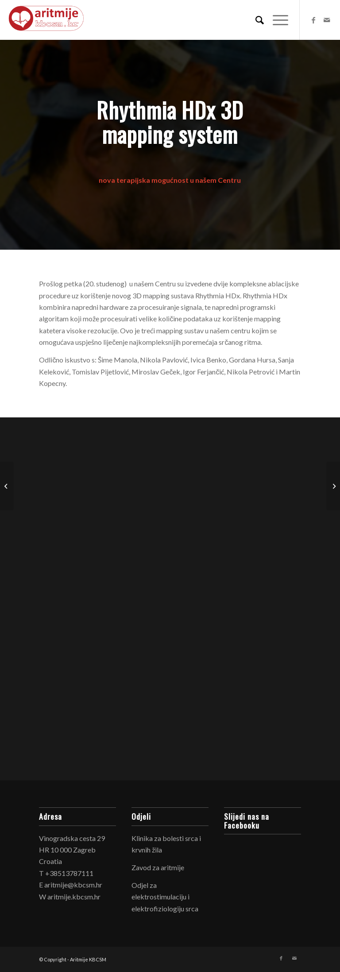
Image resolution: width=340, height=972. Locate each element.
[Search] (255, 20)
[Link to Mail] (326, 20)
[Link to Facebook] (313, 20)
